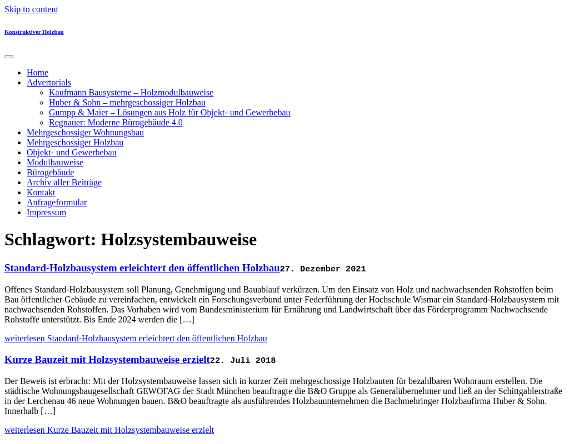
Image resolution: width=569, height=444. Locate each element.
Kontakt (41, 192)
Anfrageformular (57, 202)
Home (37, 72)
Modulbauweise (55, 162)
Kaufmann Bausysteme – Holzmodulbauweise (131, 92)
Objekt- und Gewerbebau (72, 152)
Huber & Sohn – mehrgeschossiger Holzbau (127, 102)
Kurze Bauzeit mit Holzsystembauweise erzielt (107, 359)
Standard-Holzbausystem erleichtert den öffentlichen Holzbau (142, 268)
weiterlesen (135, 338)
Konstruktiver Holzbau (34, 31)
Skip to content (31, 9)
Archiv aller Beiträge (64, 182)
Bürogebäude (50, 172)
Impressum (46, 212)
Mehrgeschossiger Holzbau (75, 142)
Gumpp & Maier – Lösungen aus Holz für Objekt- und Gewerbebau (170, 112)
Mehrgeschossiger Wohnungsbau (85, 132)
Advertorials (49, 82)
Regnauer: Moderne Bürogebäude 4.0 (116, 122)
